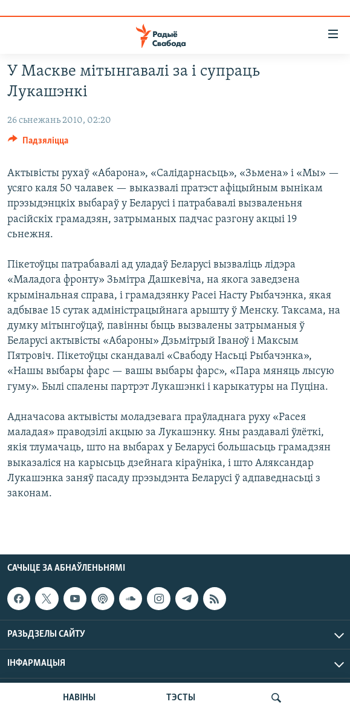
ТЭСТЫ (180, 698)
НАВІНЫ (79, 698)
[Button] (38, 143)
